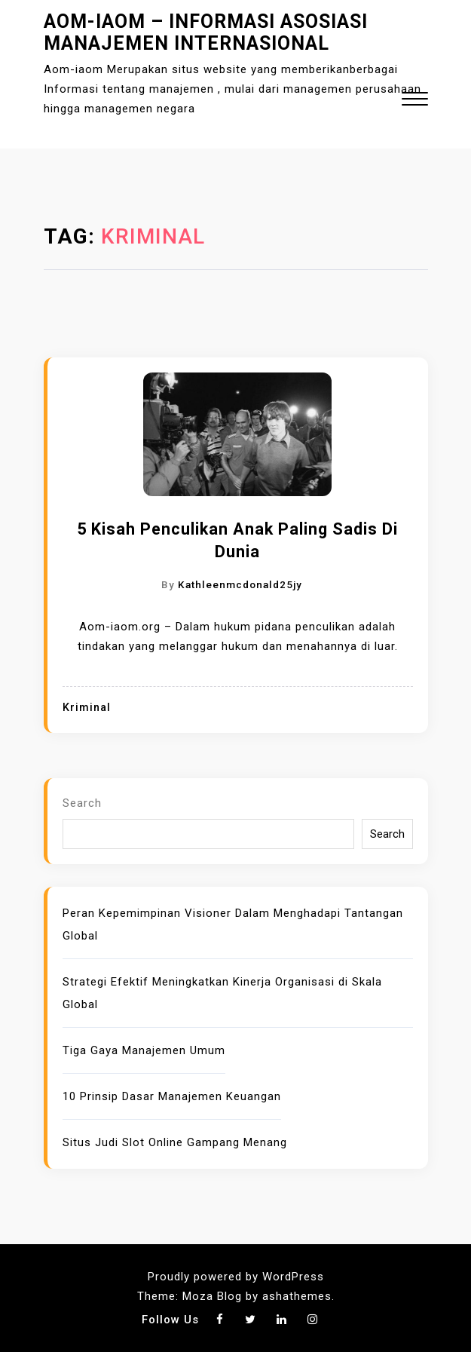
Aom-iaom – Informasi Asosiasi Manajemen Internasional (206, 32)
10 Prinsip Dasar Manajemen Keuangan (172, 1096)
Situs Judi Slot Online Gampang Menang (175, 1142)
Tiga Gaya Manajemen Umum (144, 1050)
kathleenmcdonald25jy (240, 584)
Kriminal (87, 707)
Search (82, 803)
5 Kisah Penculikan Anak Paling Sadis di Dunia (237, 540)
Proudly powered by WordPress (236, 1276)
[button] (415, 100)
